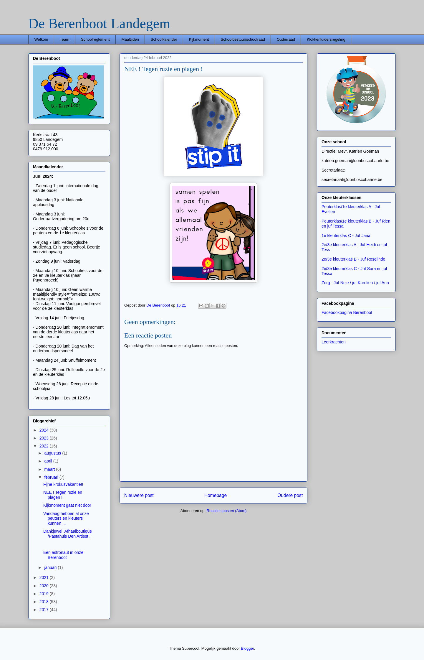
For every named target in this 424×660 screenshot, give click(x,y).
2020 (44, 585)
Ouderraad (286, 39)
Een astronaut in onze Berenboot (63, 555)
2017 (44, 609)
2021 (44, 577)
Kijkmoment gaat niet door (67, 505)
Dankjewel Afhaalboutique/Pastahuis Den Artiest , (67, 534)
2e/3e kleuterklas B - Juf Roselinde (353, 259)
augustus (53, 453)
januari (51, 567)
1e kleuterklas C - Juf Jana (346, 235)
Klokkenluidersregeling (326, 39)
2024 (44, 430)
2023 (44, 438)
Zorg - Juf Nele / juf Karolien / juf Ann (355, 282)
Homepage (215, 495)
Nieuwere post (139, 495)
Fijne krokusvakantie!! (63, 484)
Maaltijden (130, 39)
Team (64, 39)
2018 (44, 601)
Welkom (41, 39)
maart (50, 469)
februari (51, 477)
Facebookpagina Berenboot (347, 312)
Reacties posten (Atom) (227, 510)
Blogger (247, 648)
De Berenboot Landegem (99, 23)
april (48, 461)
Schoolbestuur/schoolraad (243, 39)
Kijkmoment (199, 39)
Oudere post (290, 495)
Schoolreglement (95, 39)
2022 (44, 446)
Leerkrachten (334, 342)
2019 (44, 593)
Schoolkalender (164, 39)
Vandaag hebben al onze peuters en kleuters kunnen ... (66, 518)
